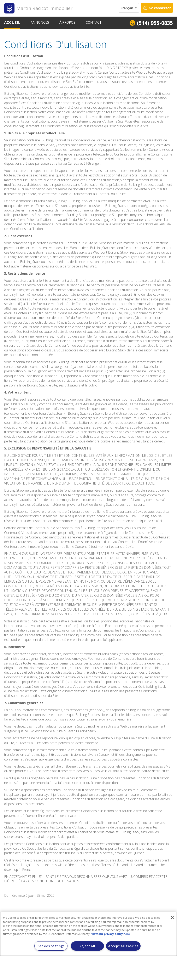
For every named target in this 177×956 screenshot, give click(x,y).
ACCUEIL (12, 22)
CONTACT (94, 22)
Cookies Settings (51, 946)
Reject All (87, 946)
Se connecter (160, 8)
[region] (88, 934)
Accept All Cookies (123, 946)
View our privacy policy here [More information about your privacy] (110, 934)
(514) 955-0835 (155, 22)
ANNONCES (40, 22)
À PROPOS (67, 22)
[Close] (172, 917)
